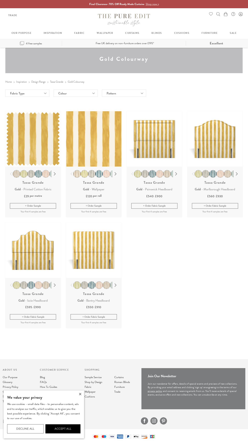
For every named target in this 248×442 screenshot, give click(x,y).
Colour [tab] (62, 93)
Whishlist (211, 14)
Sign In (241, 14)
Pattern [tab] (111, 93)
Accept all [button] (63, 429)
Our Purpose (10, 377)
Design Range (38, 82)
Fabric (88, 387)
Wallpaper (90, 392)
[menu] (124, 33)
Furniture (119, 387)
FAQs (43, 382)
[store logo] (124, 20)
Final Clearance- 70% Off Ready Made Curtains (124, 4)
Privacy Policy (10, 387)
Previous (11, 174)
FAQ (233, 14)
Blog (42, 377)
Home (8, 82)
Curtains (119, 377)
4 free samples (31, 43)
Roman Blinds (122, 382)
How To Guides (48, 387)
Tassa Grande (56, 82)
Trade (12, 15)
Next (55, 174)
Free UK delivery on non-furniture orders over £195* (125, 43)
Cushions (90, 396)
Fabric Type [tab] (17, 93)
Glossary (7, 382)
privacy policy (155, 391)
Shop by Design (93, 382)
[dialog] (44, 414)
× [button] (80, 394)
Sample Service (93, 377)
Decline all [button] (25, 429)
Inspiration (21, 82)
